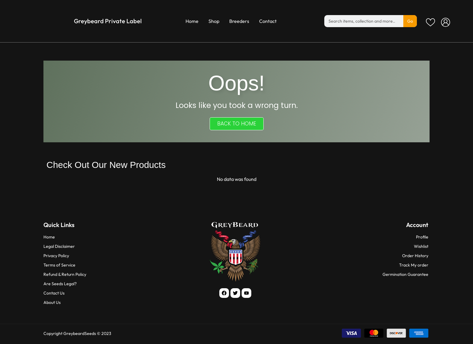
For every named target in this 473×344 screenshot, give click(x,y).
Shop (213, 21)
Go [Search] (410, 21)
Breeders (239, 21)
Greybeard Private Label (108, 21)
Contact (268, 21)
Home (192, 21)
